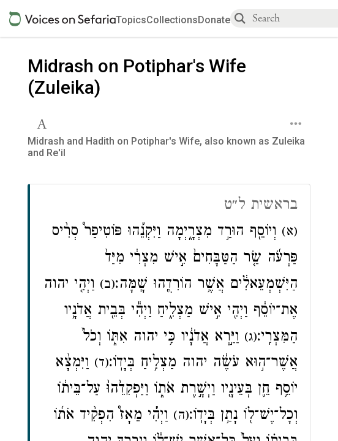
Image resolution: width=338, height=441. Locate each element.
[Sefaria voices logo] (62, 18)
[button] (43, 122)
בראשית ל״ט (260, 206)
